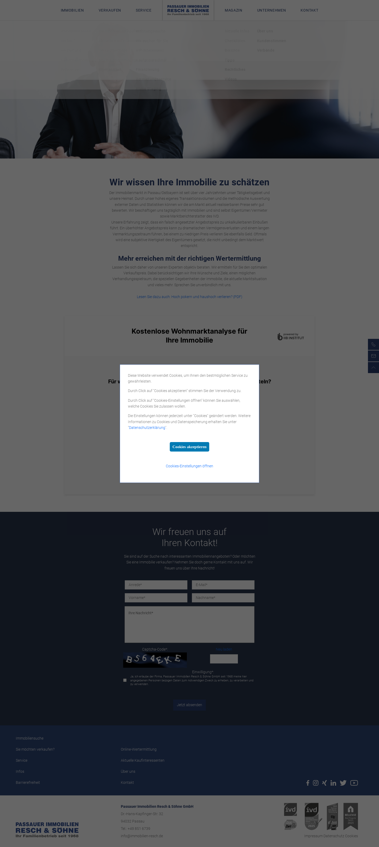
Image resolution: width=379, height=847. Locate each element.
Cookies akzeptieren (189, 447)
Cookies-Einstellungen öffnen (189, 466)
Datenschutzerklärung (147, 427)
